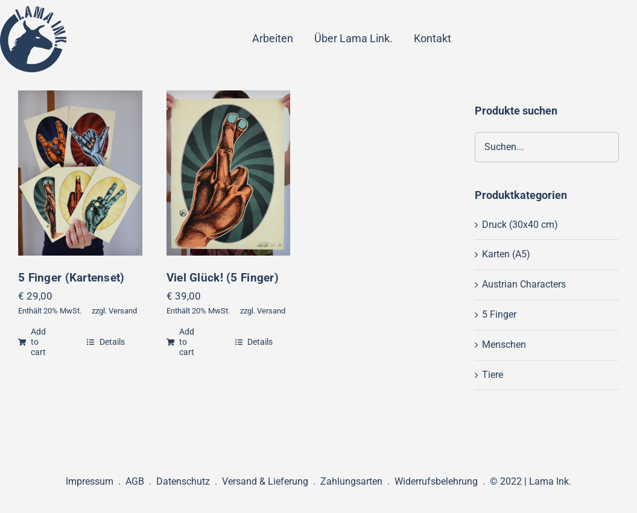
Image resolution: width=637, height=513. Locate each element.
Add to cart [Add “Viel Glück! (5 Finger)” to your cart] (180, 342)
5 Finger (499, 314)
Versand (123, 310)
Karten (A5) (506, 254)
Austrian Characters (524, 284)
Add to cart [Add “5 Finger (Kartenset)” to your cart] (32, 342)
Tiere (492, 374)
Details (105, 342)
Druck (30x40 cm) (520, 224)
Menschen (504, 344)
